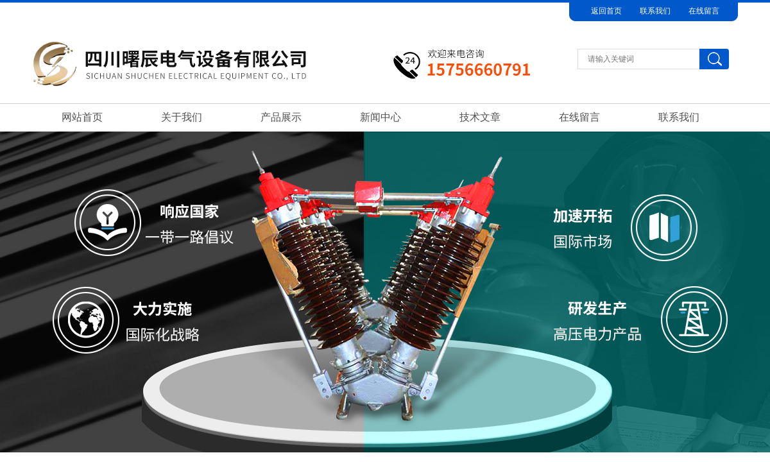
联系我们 (655, 10)
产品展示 (281, 117)
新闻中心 (380, 117)
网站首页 (82, 117)
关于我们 (181, 117)
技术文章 (480, 117)
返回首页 (606, 10)
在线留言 (704, 10)
